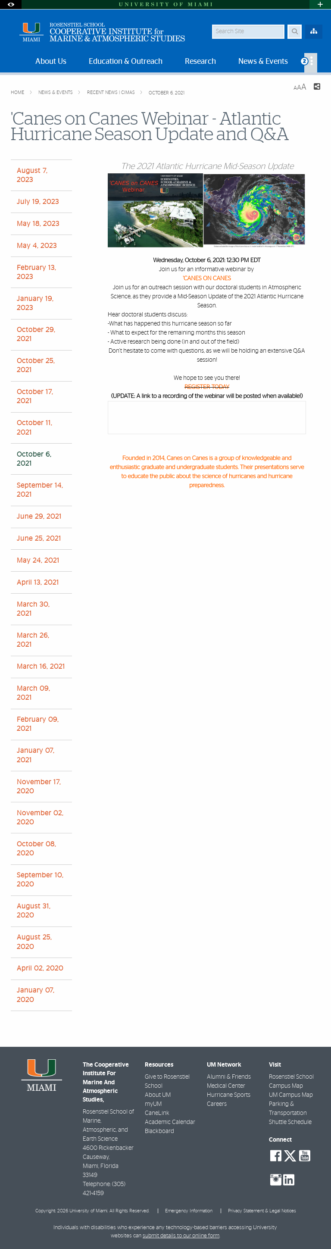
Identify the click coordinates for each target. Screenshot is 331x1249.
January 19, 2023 (35, 303)
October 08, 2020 (36, 849)
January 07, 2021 (35, 755)
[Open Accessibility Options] (11, 4)
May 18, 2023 (38, 223)
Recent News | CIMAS (111, 92)
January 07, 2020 (35, 995)
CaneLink (157, 1113)
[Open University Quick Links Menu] (320, 4)
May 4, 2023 (37, 245)
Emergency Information (188, 1210)
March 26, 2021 (33, 640)
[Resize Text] (300, 87)
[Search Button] (294, 32)
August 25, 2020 (34, 942)
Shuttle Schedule (290, 1122)
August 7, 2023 (32, 175)
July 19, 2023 (38, 201)
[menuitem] (310, 62)
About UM (158, 1095)
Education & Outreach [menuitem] (125, 62)
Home (18, 92)
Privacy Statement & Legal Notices (262, 1210)
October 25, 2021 (36, 365)
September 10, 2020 (40, 880)
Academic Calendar (170, 1122)
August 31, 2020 (33, 911)
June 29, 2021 (39, 516)
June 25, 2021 (39, 538)
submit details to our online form (181, 1236)
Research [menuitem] (200, 62)
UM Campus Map (291, 1095)
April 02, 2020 (40, 968)
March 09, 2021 (33, 693)
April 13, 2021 (38, 582)
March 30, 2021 (33, 609)
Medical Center (226, 1086)
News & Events (56, 92)
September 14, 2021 (40, 490)
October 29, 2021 (36, 334)
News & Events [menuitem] (263, 62)
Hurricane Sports (228, 1095)
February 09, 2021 (38, 724)
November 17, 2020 (39, 787)
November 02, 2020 (40, 818)
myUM (153, 1104)
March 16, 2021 (41, 666)
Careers (217, 1104)
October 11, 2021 (34, 427)
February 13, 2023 (36, 272)
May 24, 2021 (38, 560)
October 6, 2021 (166, 93)
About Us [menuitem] (50, 62)
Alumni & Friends (229, 1077)
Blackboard (159, 1131)
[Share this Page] (316, 87)
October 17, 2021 (35, 396)
